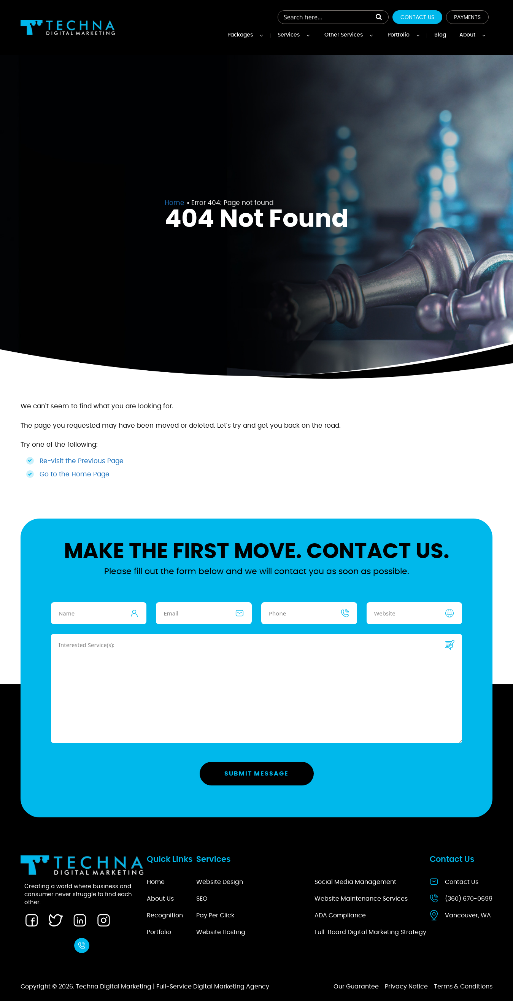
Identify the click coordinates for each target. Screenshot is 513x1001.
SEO (202, 899)
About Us (160, 899)
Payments (467, 17)
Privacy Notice (406, 987)
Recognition (165, 915)
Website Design (219, 882)
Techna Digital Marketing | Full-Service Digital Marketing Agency (172, 987)
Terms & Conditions (463, 987)
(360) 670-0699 (468, 899)
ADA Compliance (340, 915)
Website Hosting (220, 932)
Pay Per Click (215, 915)
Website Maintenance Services (361, 899)
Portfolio (159, 932)
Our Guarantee (356, 987)
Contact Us (417, 17)
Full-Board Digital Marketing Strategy (370, 932)
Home (174, 203)
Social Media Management (355, 882)
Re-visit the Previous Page (82, 461)
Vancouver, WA (468, 915)
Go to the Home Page (75, 474)
